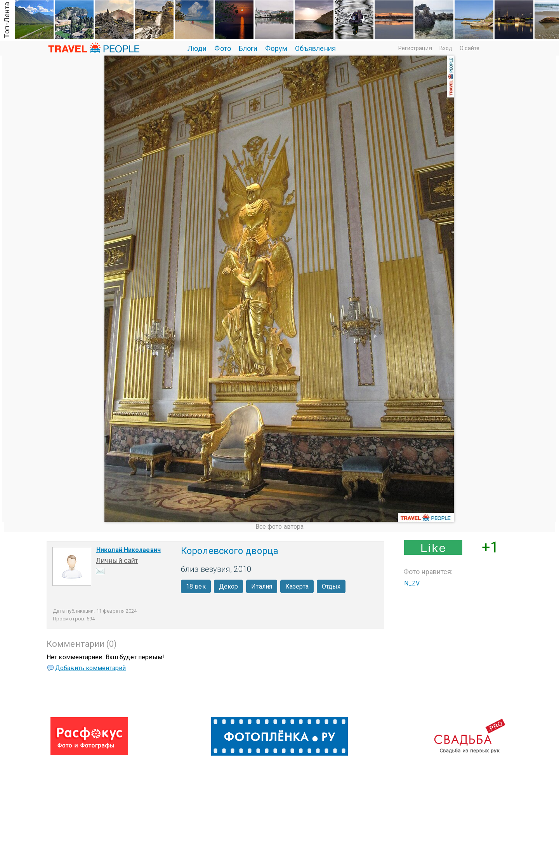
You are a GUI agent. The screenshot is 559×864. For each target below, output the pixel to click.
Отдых (331, 586)
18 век (196, 586)
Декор (228, 586)
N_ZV (412, 583)
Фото (222, 48)
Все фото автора (279, 526)
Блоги (248, 48)
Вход (445, 48)
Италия (261, 586)
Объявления (315, 48)
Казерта (297, 586)
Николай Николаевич (128, 550)
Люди (197, 48)
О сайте (469, 48)
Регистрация (415, 48)
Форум (276, 48)
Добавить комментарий (90, 668)
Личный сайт (117, 560)
